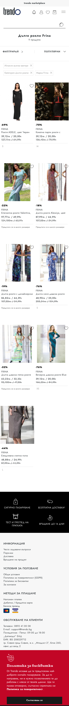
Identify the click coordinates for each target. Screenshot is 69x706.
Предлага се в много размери (15, 227)
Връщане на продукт (14, 559)
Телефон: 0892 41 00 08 (17, 626)
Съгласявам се (34, 700)
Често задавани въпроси (17, 549)
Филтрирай (13, 51)
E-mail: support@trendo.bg (17, 629)
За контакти (9, 584)
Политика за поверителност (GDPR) (23, 577)
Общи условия (11, 574)
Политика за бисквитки (16, 581)
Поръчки (8, 553)
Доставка (8, 556)
